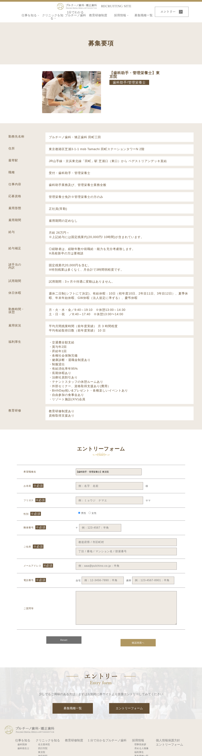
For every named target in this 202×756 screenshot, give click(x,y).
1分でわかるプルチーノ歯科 (75, 14)
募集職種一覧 (143, 14)
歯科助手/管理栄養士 (129, 82)
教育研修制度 (98, 14)
